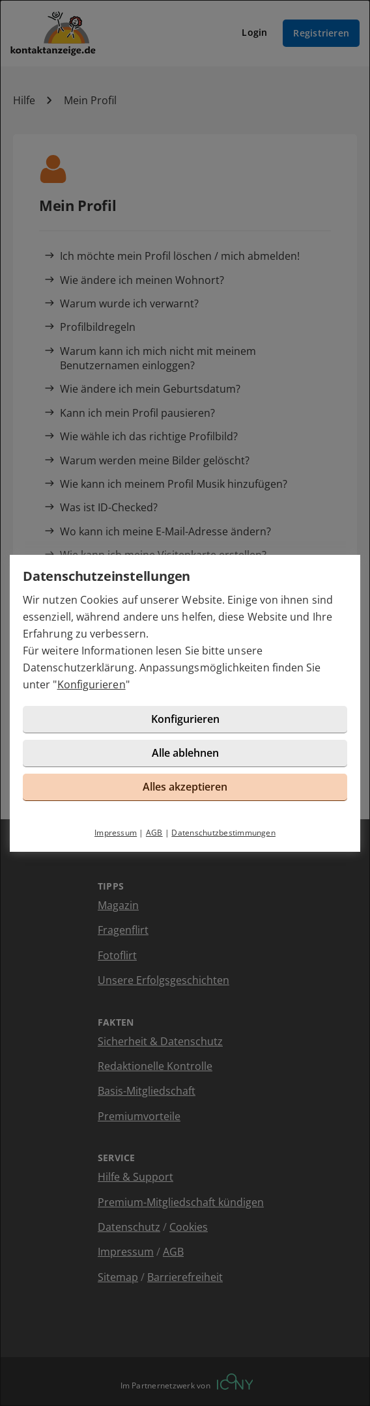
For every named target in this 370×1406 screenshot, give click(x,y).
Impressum (115, 832)
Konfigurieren (91, 684)
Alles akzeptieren (185, 787)
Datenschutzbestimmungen (223, 832)
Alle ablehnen (185, 753)
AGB (154, 832)
